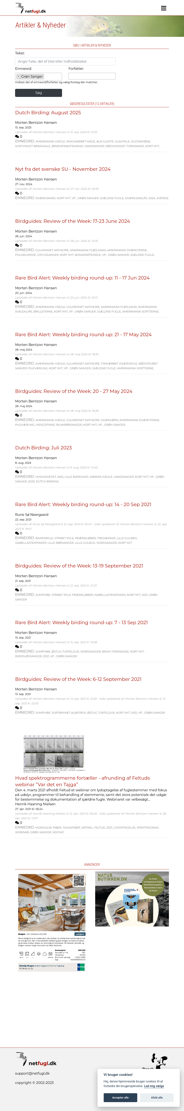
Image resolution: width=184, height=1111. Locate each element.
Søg (38, 93)
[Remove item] (19, 76)
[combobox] (38, 76)
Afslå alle (157, 1097)
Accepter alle (120, 1097)
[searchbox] (46, 77)
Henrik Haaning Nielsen (35, 804)
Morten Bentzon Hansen (36, 123)
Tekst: (20, 53)
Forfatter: (76, 69)
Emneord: (23, 69)
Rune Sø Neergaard (31, 515)
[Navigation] (163, 8)
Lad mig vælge (154, 1086)
